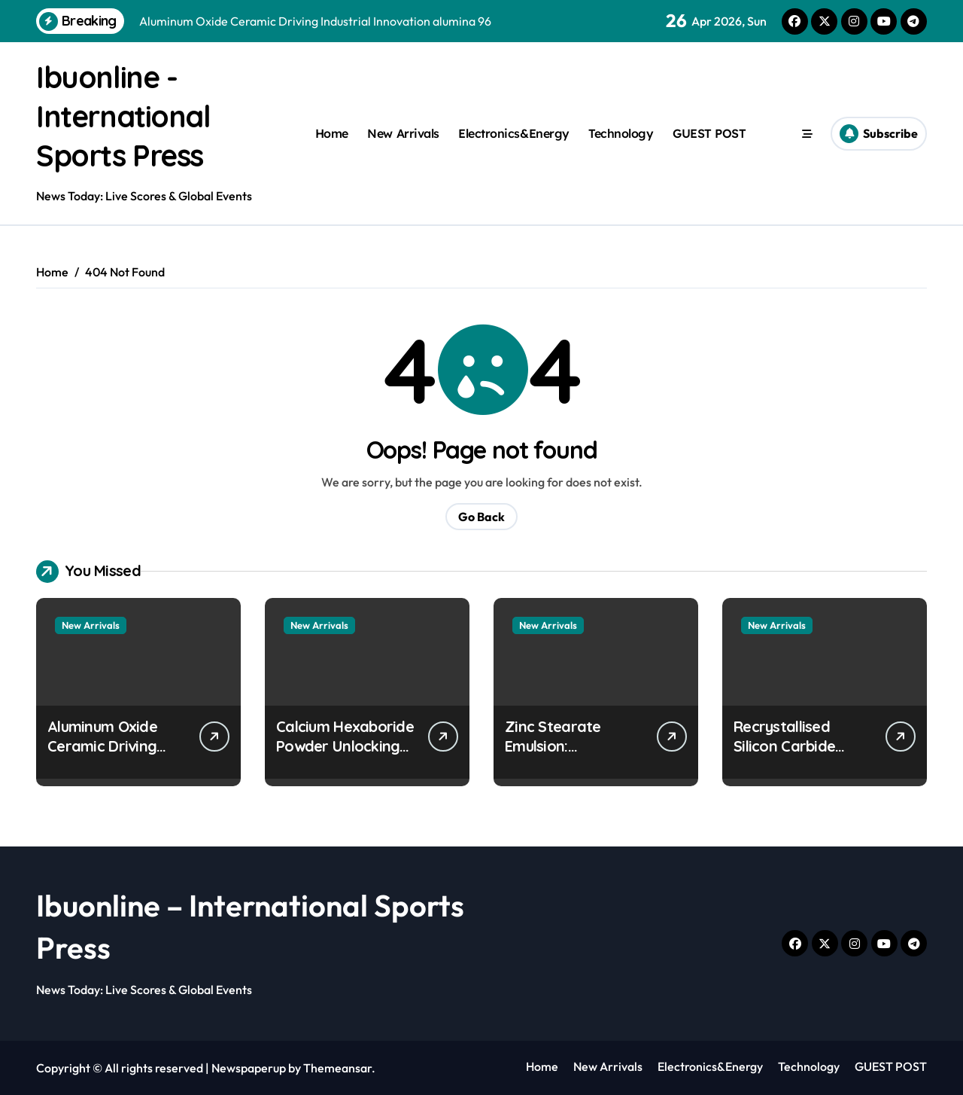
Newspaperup (248, 1067)
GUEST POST (709, 133)
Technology (620, 133)
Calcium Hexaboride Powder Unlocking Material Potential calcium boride (345, 756)
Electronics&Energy (513, 133)
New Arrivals (403, 133)
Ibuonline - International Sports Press (125, 116)
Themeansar (337, 1067)
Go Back (481, 516)
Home (331, 133)
